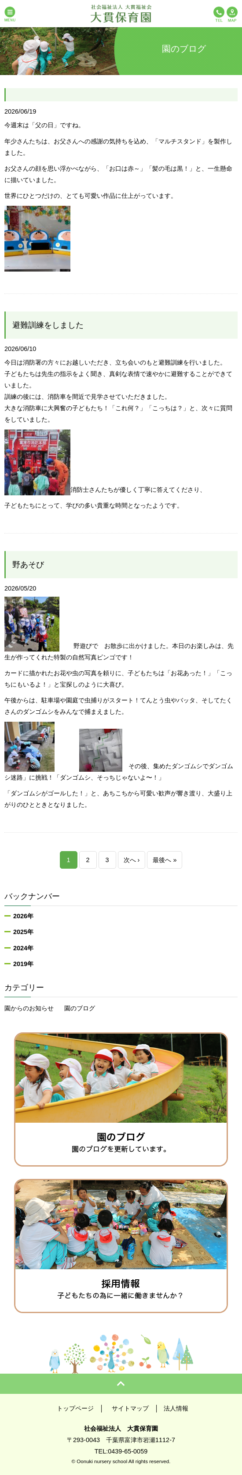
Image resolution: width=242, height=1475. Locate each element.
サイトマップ (130, 1408)
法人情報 (176, 1408)
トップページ (75, 1408)
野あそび (28, 564)
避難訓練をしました (48, 325)
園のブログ (79, 1008)
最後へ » (164, 859)
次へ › (132, 859)
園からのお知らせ (29, 1008)
